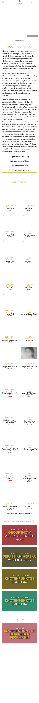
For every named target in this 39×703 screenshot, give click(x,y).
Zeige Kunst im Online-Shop (19, 156)
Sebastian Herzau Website (19, 161)
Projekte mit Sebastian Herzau (19, 170)
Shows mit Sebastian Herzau (19, 165)
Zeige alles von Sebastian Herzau (19, 513)
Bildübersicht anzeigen (19, 40)
